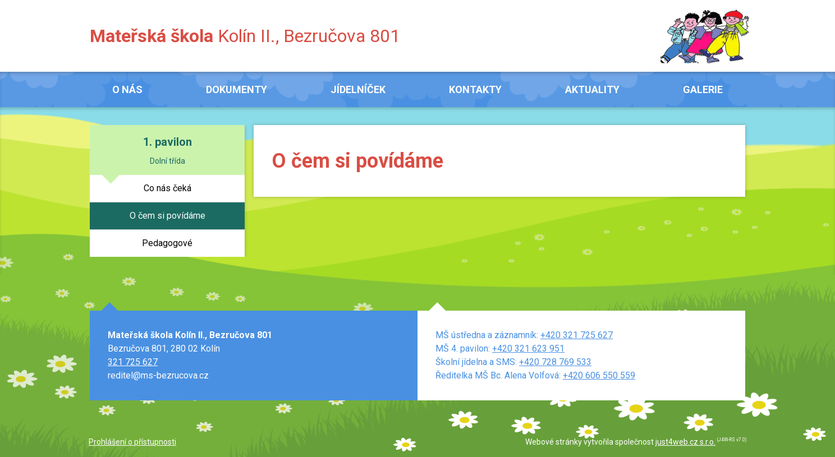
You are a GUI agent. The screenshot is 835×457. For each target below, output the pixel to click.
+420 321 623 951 (528, 348)
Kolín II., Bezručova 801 (245, 36)
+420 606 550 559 (599, 375)
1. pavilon (167, 142)
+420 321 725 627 (576, 335)
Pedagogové (167, 243)
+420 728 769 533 (555, 362)
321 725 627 (133, 362)
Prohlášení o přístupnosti (132, 441)
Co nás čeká (167, 188)
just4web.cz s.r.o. (685, 441)
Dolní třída (167, 160)
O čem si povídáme (167, 215)
